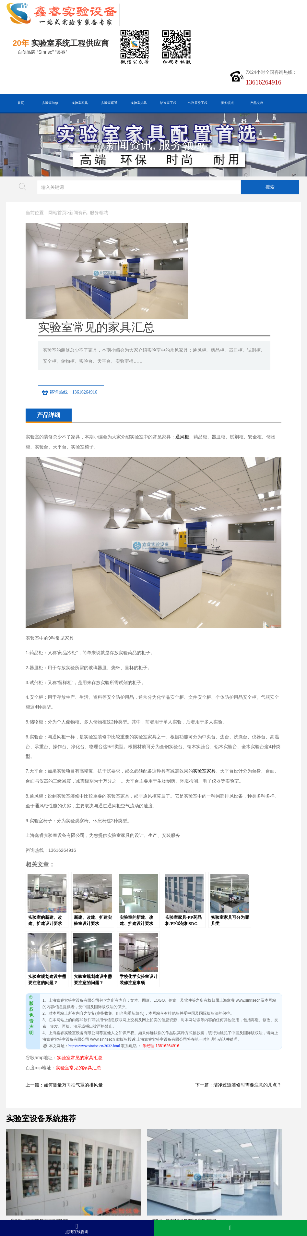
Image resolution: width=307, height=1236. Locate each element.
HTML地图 (92, 1186)
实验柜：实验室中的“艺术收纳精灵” (39, 1093)
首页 (21, 103)
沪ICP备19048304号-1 (104, 1206)
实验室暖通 (109, 103)
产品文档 (256, 103)
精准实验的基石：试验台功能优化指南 (266, 1154)
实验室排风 (139, 103)
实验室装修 (50, 103)
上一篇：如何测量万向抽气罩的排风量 (64, 1000)
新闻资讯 (129, 144)
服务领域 (227, 103)
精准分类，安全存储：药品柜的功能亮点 (118, 1154)
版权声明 (144, 1186)
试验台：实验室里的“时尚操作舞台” (189, 1093)
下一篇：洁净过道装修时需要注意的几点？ (238, 1000)
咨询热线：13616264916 (152, 307)
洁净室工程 (168, 103)
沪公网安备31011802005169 (89, 1196)
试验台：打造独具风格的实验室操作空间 (118, 1093)
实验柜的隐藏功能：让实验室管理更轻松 (193, 1154)
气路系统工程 (197, 103)
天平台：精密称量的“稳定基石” (36, 1154)
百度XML (65, 1186)
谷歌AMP (119, 1186)
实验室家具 (80, 103)
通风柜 (182, 352)
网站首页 (57, 212)
